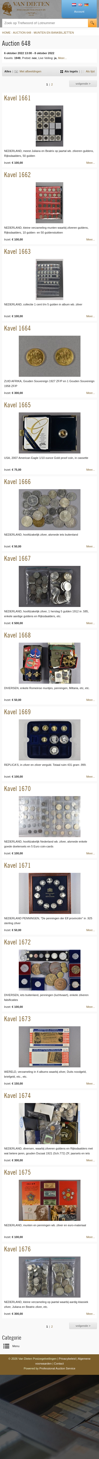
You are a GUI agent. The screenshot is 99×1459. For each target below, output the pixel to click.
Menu (16, 1346)
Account (79, 11)
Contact (59, 1363)
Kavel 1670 (17, 789)
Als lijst (88, 71)
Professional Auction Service (57, 1368)
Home (6, 32)
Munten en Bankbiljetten (54, 32)
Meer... (62, 58)
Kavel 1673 (17, 1019)
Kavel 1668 (17, 635)
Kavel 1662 (17, 175)
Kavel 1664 (17, 328)
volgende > (83, 83)
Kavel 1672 (17, 942)
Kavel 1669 (17, 712)
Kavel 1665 (17, 405)
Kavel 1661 (17, 98)
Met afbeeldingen (27, 71)
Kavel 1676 (17, 1249)
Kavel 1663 (17, 251)
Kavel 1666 (17, 482)
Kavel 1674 (17, 1095)
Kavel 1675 (17, 1172)
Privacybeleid (67, 1358)
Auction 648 (22, 32)
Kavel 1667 (17, 558)
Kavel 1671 (17, 865)
